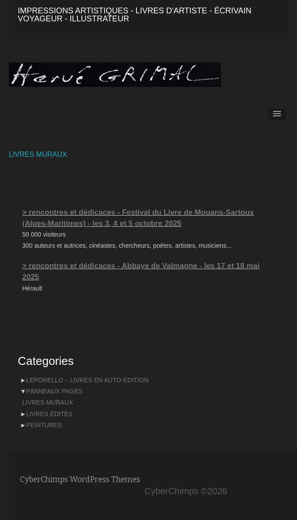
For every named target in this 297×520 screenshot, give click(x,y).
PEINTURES (44, 425)
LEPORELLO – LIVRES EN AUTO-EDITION (87, 380)
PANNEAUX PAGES (54, 391)
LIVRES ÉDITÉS (49, 414)
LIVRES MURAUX (38, 154)
